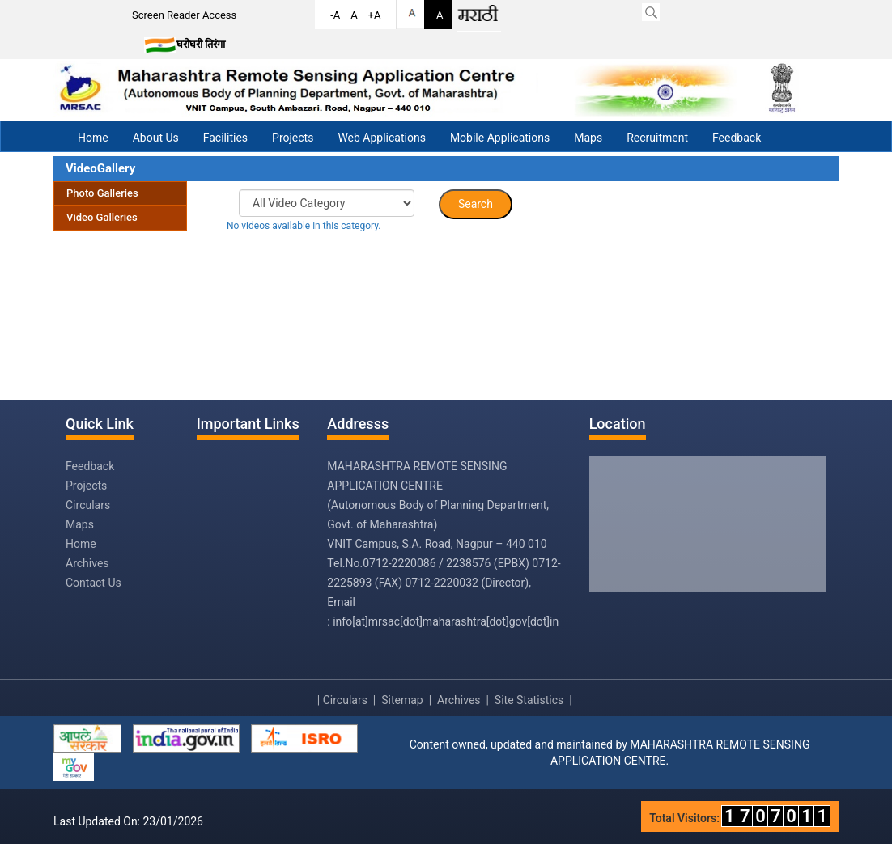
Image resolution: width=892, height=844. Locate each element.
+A (374, 15)
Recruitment (657, 137)
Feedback (736, 137)
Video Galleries (102, 217)
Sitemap (402, 699)
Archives (87, 563)
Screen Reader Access (184, 15)
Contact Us (93, 582)
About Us (156, 137)
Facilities (225, 137)
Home (93, 137)
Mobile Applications (500, 137)
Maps (588, 137)
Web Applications (382, 137)
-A (335, 15)
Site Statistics (529, 699)
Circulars (88, 504)
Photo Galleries (102, 193)
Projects (292, 137)
